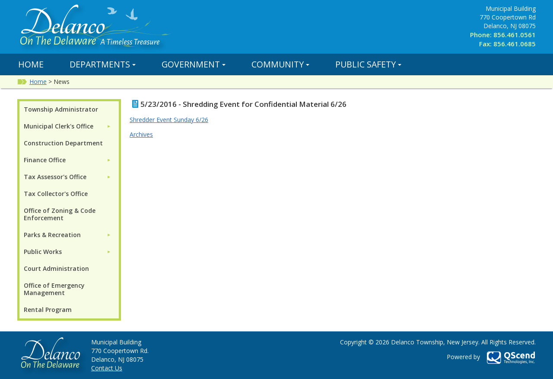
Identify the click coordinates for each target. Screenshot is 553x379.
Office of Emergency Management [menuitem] (54, 289)
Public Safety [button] (368, 64)
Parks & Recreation (52, 235)
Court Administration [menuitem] (56, 268)
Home (31, 64)
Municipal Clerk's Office (58, 126)
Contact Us (106, 368)
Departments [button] (103, 64)
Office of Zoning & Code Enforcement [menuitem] (59, 214)
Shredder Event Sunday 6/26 (169, 120)
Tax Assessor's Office (55, 177)
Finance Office (45, 160)
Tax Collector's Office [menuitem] (56, 194)
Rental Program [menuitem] (48, 309)
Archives (141, 134)
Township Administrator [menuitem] (61, 109)
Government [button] (194, 64)
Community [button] (280, 64)
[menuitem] (67, 126)
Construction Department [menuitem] (63, 143)
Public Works (43, 251)
